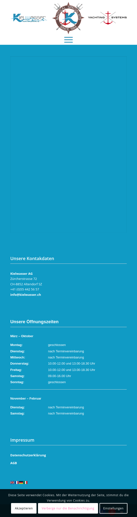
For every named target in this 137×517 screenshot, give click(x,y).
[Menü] (68, 38)
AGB (13, 463)
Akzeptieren (24, 508)
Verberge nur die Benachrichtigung (68, 508)
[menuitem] (68, 38)
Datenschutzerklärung (28, 455)
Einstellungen (113, 508)
